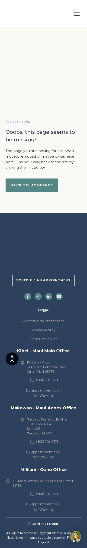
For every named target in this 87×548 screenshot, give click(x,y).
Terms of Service (43, 339)
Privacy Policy (43, 330)
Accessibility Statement (43, 321)
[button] (32, 185)
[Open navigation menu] (76, 14)
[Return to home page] (19, 14)
